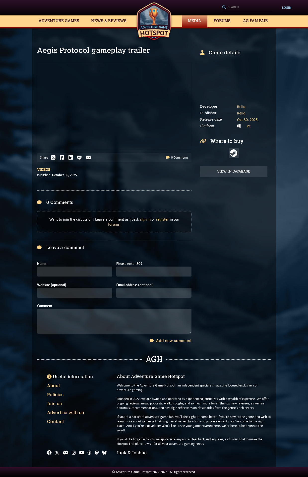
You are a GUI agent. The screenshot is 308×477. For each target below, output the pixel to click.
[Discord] (65, 453)
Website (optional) (51, 285)
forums (114, 224)
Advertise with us (65, 412)
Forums (222, 20)
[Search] (247, 7)
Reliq (241, 106)
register (162, 219)
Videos (43, 170)
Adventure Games (59, 20)
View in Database (233, 171)
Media (194, 20)
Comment (44, 305)
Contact (55, 421)
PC (249, 126)
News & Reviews (108, 20)
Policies (55, 394)
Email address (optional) (135, 285)
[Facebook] (49, 453)
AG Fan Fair (255, 20)
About (53, 385)
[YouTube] (81, 453)
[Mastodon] (97, 453)
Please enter (129, 263)
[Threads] (89, 453)
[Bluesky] (104, 453)
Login (286, 7)
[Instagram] (74, 453)
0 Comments (177, 157)
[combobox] (247, 7)
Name (41, 263)
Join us (54, 403)
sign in (145, 219)
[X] (57, 453)
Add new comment (170, 341)
